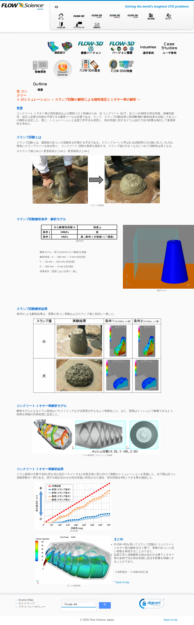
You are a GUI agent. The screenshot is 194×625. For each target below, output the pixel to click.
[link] (152, 604)
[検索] (79, 604)
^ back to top (121, 582)
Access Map (25, 599)
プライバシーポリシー (32, 606)
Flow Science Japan (102, 619)
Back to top (170, 619)
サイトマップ (26, 603)
